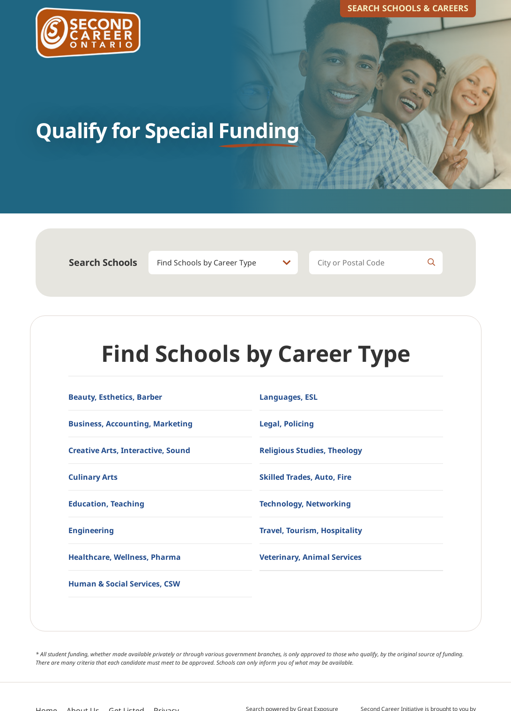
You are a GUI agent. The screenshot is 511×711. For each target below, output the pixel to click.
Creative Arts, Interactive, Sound (129, 450)
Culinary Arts (93, 477)
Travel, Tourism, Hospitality (310, 530)
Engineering (91, 530)
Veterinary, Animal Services (310, 557)
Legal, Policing (286, 423)
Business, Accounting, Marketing (130, 423)
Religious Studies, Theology (310, 450)
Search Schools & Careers (408, 8)
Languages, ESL (288, 397)
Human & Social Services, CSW (124, 584)
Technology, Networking (305, 503)
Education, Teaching (106, 503)
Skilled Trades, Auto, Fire (305, 477)
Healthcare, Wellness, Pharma (124, 557)
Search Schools (103, 262)
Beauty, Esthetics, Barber (115, 397)
